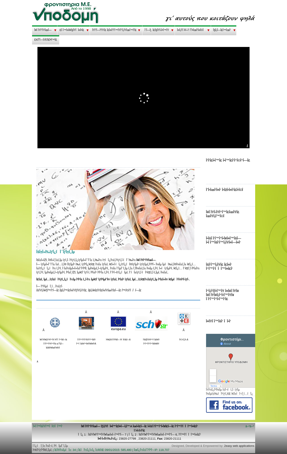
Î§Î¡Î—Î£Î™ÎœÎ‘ (222, 30)
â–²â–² (249, 426)
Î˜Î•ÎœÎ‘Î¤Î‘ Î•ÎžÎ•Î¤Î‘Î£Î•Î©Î (225, 190)
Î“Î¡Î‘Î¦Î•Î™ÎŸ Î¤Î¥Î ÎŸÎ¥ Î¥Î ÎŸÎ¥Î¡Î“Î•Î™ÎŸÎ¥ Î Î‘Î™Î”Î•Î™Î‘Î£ (222, 295)
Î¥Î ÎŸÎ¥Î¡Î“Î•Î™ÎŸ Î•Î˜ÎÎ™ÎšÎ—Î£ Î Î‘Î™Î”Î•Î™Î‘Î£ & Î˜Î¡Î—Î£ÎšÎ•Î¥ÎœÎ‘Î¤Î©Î (53, 344)
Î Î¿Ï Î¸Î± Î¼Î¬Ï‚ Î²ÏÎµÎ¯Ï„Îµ (50, 445)
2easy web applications (239, 445)
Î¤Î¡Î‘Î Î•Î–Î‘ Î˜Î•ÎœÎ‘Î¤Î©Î (191, 30)
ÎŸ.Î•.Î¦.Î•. (183, 340)
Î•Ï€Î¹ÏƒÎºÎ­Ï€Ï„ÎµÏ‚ (42, 450)
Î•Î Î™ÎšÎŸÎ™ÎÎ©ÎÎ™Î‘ (48, 426)
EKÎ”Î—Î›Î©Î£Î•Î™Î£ (45, 39)
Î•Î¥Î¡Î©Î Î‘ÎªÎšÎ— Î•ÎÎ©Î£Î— (117, 340)
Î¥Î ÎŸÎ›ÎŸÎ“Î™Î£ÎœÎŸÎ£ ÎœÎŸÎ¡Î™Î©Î (222, 214)
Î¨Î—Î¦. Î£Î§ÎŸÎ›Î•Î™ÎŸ (157, 30)
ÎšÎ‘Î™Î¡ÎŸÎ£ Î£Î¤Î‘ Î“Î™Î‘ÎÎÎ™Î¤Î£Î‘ (219, 266)
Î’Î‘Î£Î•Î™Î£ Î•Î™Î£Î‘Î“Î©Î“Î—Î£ (228, 160)
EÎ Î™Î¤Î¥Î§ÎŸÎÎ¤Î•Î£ (72, 30)
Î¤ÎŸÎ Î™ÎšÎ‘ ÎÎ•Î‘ (218, 321)
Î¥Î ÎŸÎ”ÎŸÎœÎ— (43, 30)
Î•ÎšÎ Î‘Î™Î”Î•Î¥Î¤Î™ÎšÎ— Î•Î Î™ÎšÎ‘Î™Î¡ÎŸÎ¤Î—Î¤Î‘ (223, 240)
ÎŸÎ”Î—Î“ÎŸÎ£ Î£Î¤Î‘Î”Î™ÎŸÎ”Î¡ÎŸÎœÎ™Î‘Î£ (114, 30)
